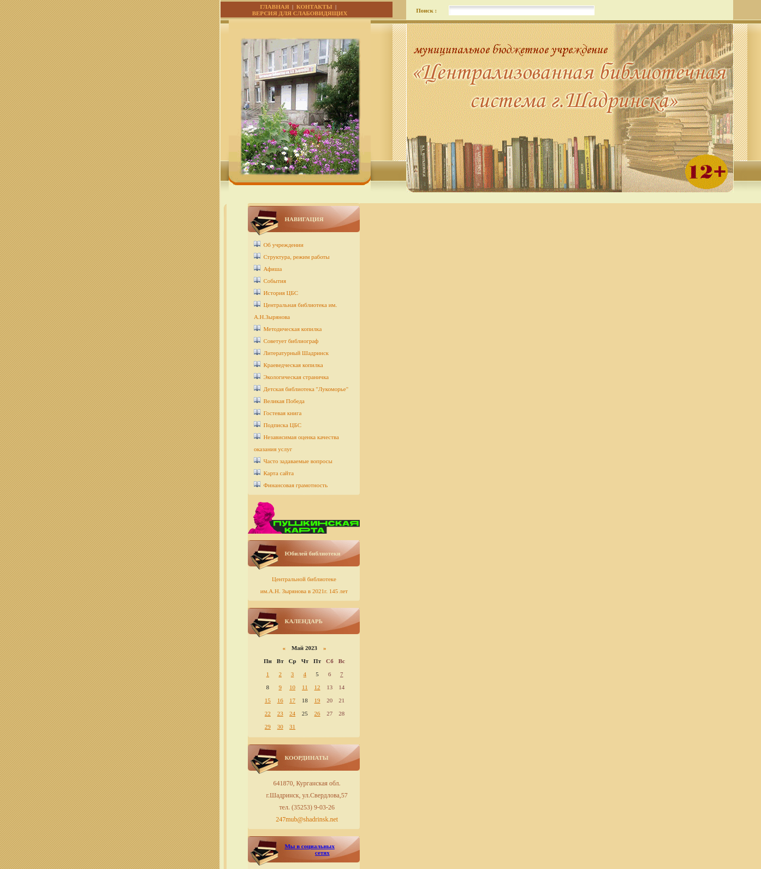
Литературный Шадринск (296, 353)
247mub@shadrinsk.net (307, 819)
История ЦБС (280, 292)
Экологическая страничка (296, 377)
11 (305, 687)
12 (317, 687)
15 (268, 700)
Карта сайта (278, 473)
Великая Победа (284, 401)
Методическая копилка (292, 329)
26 (317, 713)
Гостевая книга (282, 413)
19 (317, 700)
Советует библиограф (290, 341)
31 (292, 726)
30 (280, 726)
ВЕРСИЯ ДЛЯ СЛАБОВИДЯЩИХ (300, 13)
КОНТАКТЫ (314, 6)
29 (268, 726)
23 (280, 713)
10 (292, 687)
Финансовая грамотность (295, 485)
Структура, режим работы (296, 256)
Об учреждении (283, 244)
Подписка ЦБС (282, 425)
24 (292, 713)
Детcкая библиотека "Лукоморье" (305, 389)
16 (280, 700)
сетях (322, 852)
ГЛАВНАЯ (274, 6)
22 (268, 713)
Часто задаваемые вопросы (297, 461)
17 (292, 700)
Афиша (272, 268)
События (274, 280)
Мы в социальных (309, 846)
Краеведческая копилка (293, 365)
